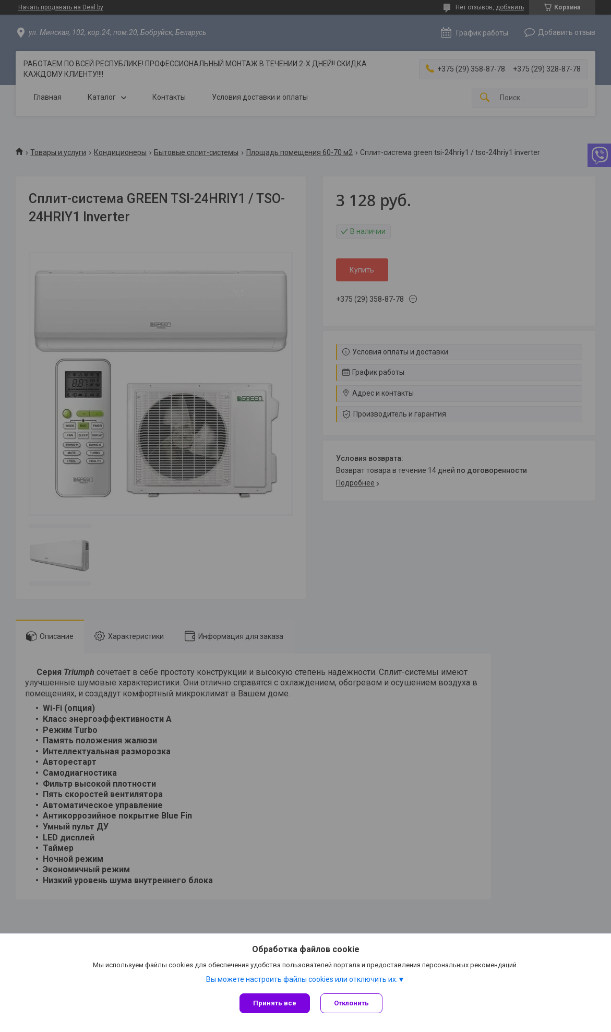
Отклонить (351, 1003)
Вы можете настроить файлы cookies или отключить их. (302, 979)
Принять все (274, 1003)
